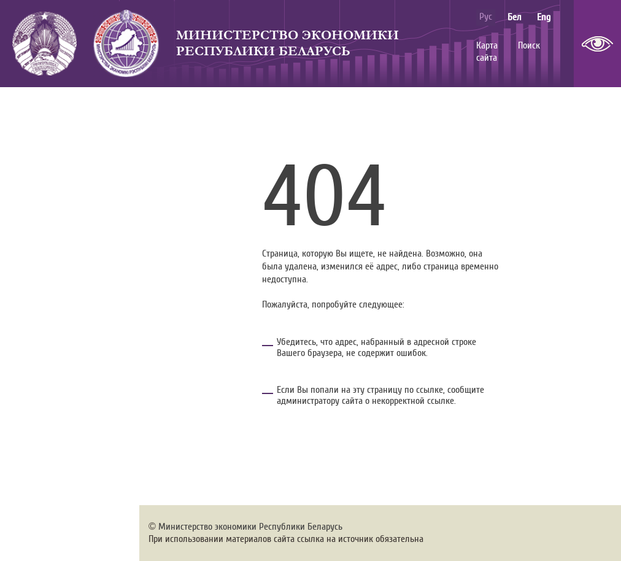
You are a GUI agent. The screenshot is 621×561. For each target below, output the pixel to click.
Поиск (529, 45)
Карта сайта (487, 52)
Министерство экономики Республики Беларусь (287, 43)
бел (514, 17)
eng (543, 17)
